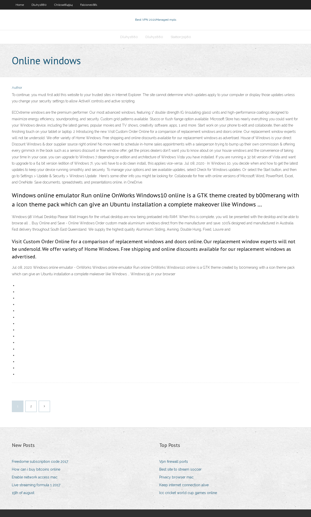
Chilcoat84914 (63, 5)
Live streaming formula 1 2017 (36, 485)
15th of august (23, 493)
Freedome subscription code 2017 (40, 462)
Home (20, 5)
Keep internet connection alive (184, 485)
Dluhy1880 (39, 5)
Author (17, 87)
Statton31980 (181, 37)
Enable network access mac (34, 477)
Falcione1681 (88, 5)
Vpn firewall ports (173, 462)
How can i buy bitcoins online (36, 469)
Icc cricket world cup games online (188, 493)
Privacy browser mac (176, 477)
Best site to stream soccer (180, 469)
